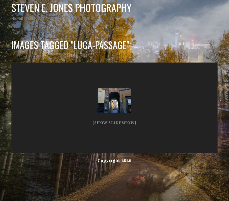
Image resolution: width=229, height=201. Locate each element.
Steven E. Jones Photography (71, 10)
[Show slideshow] (114, 123)
